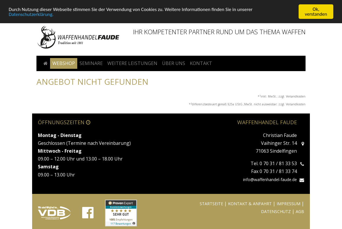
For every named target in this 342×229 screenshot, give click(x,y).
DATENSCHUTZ (276, 211)
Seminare (91, 63)
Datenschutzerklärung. (31, 14)
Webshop (63, 63)
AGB (300, 211)
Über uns (173, 63)
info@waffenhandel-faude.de (270, 179)
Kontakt (201, 63)
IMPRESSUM (288, 203)
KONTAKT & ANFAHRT (250, 203)
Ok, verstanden (316, 11)
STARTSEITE (211, 203)
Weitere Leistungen (132, 63)
